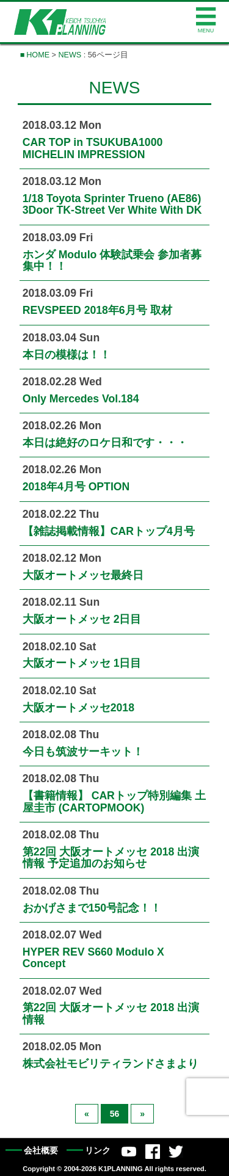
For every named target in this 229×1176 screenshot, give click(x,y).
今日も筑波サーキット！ (83, 752)
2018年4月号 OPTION (76, 487)
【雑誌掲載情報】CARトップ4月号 (109, 531)
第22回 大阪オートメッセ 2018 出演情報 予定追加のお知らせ (111, 857)
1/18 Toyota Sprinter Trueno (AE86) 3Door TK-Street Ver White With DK (112, 204)
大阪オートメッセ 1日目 (82, 663)
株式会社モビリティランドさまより (110, 1064)
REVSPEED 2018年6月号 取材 (97, 310)
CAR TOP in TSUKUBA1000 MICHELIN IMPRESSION (93, 148)
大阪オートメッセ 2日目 (82, 619)
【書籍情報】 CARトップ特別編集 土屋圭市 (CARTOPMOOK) (114, 801)
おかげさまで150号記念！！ (92, 908)
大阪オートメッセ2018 (78, 708)
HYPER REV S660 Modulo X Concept (93, 958)
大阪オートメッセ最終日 (83, 575)
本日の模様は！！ (67, 355)
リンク (98, 1150)
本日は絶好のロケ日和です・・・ (105, 443)
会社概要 (41, 1150)
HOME (37, 55)
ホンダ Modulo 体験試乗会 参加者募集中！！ (112, 260)
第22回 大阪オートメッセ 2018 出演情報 (111, 1013)
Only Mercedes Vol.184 (81, 399)
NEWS (69, 55)
